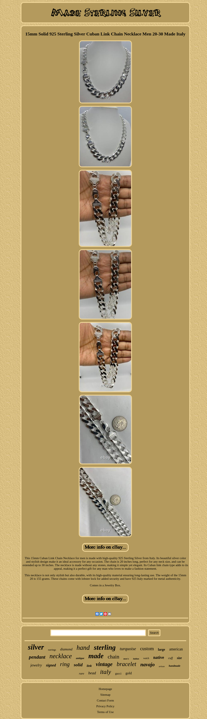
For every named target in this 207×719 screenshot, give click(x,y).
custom (147, 648)
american (176, 649)
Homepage (105, 689)
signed (51, 665)
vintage (104, 664)
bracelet (126, 664)
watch (146, 658)
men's (126, 658)
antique (80, 658)
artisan (162, 666)
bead (92, 673)
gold (129, 673)
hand (83, 647)
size (179, 658)
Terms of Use (105, 712)
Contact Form (105, 700)
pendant (37, 657)
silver (36, 647)
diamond (66, 649)
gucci (118, 673)
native (158, 657)
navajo (147, 664)
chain (113, 657)
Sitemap (105, 694)
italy (105, 671)
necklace (60, 656)
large (161, 649)
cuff (170, 658)
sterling (105, 647)
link (89, 665)
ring (65, 664)
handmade (174, 665)
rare (81, 673)
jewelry (36, 665)
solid (78, 664)
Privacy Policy (105, 706)
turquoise (128, 648)
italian (136, 658)
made (96, 656)
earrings (52, 649)
